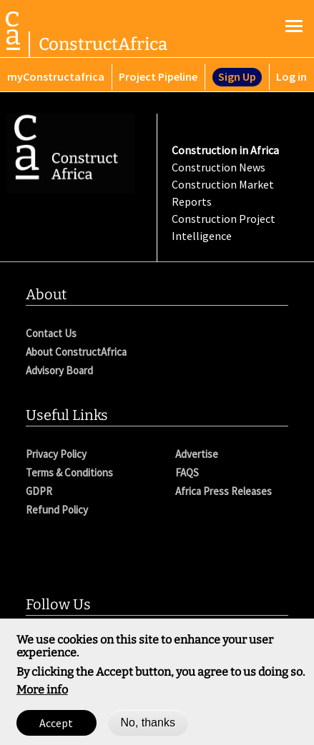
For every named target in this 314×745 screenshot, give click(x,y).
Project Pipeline (158, 76)
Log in (291, 76)
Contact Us (51, 333)
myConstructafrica (55, 76)
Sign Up (237, 76)
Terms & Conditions (69, 472)
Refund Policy (57, 509)
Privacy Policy (56, 454)
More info (42, 694)
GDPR (39, 491)
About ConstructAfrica (76, 352)
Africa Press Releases (223, 491)
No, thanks (147, 727)
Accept (56, 728)
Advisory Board (59, 370)
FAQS (187, 472)
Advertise (196, 454)
